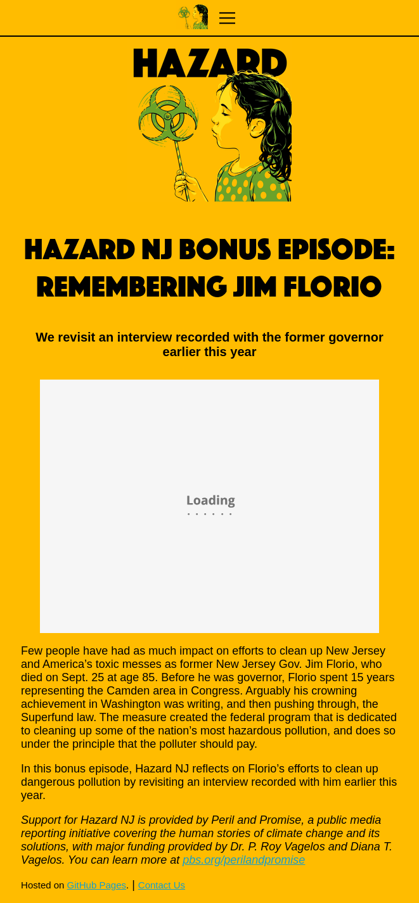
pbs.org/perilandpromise (244, 860)
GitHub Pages (96, 885)
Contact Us (161, 885)
